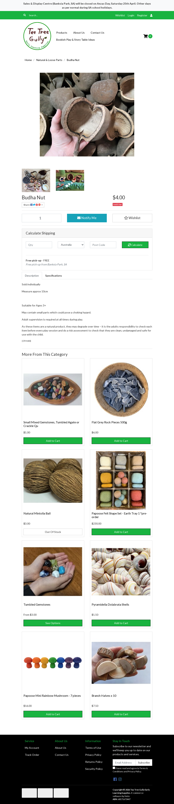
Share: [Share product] (32, 204)
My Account (32, 747)
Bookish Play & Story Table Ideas (75, 39)
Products (61, 32)
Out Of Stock (53, 531)
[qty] (39, 244)
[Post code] (103, 244)
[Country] (71, 244)
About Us (79, 32)
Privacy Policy (93, 754)
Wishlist (120, 15)
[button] (132, 218)
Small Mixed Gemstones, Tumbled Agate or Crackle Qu (51, 424)
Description (32, 275)
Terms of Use (93, 747)
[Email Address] (124, 762)
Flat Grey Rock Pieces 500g (109, 422)
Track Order (32, 754)
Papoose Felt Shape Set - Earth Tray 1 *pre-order (119, 515)
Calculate (135, 244)
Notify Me (87, 218)
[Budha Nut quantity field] (42, 218)
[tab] (32, 275)
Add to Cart (53, 440)
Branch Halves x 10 (104, 695)
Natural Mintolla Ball (37, 513)
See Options (52, 623)
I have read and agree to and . (130, 770)
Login (131, 15)
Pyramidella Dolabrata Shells (110, 604)
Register (142, 15)
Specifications (53, 275)
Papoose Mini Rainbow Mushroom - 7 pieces (52, 695)
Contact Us (97, 32)
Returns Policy (93, 761)
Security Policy (94, 768)
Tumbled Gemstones (36, 604)
